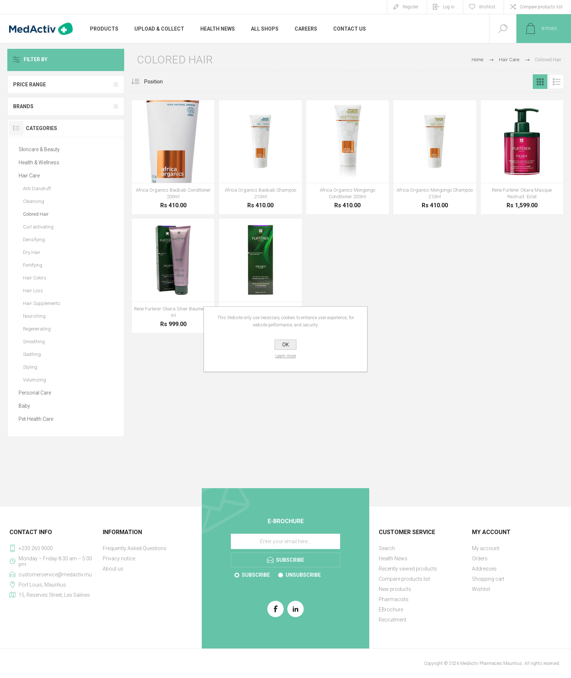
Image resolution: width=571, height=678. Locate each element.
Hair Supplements (41, 303)
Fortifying (32, 265)
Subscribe (256, 575)
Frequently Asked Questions (134, 548)
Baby (24, 406)
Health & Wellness (39, 162)
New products (395, 589)
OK (285, 345)
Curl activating (38, 227)
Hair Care (29, 176)
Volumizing (34, 380)
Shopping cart (488, 579)
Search (387, 548)
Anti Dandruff (37, 188)
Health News (393, 558)
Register (410, 6)
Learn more (285, 355)
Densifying (34, 239)
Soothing (32, 354)
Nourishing (34, 316)
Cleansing (33, 201)
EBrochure (391, 609)
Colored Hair (36, 214)
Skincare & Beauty (39, 149)
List (556, 81)
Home (477, 59)
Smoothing (34, 341)
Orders (480, 558)
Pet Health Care (36, 419)
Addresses (484, 569)
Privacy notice (119, 558)
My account (485, 548)
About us (113, 569)
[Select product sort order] (158, 81)
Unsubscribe (303, 575)
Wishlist (481, 589)
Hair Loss (33, 290)
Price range (29, 84)
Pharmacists (394, 599)
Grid (540, 81)
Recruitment (392, 620)
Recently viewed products (408, 569)
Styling (30, 367)
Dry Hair (31, 252)
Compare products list (541, 6)
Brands (23, 106)
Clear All (107, 59)
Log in (448, 6)
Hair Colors (34, 278)
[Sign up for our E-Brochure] (285, 541)
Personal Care (35, 393)
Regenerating (37, 329)
